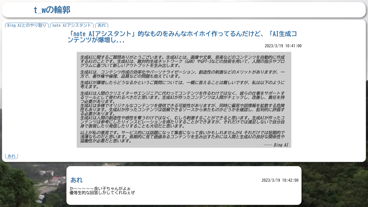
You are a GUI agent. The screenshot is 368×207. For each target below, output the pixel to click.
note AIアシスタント (71, 25)
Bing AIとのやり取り (26, 25)
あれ (102, 25)
